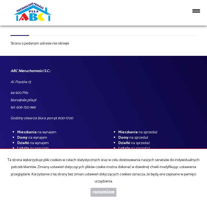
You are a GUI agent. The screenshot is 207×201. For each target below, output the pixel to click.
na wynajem (36, 132)
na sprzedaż (137, 132)
